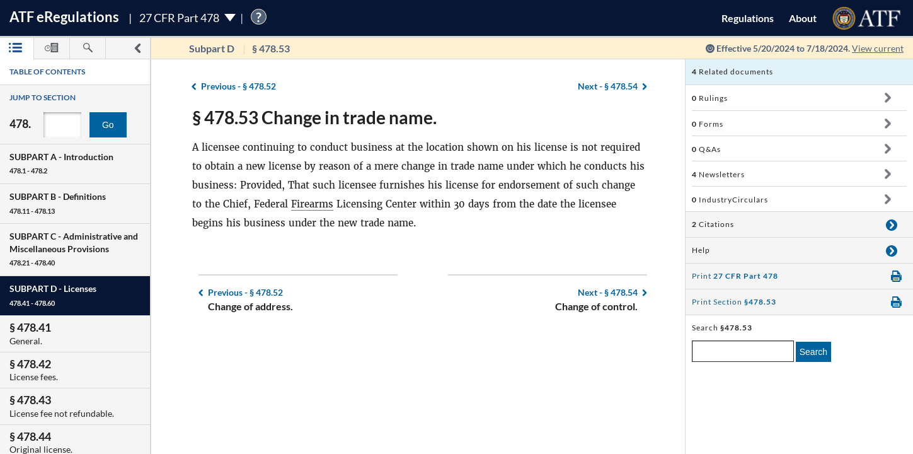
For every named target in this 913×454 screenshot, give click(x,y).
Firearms (312, 204)
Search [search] (813, 352)
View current (878, 48)
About (803, 18)
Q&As (706, 149)
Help (701, 250)
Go (108, 125)
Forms (707, 124)
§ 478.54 (608, 86)
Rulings (710, 98)
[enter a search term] (743, 351)
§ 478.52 (238, 86)
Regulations (747, 18)
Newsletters (718, 174)
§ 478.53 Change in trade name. (314, 117)
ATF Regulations (64, 16)
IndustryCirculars (730, 199)
